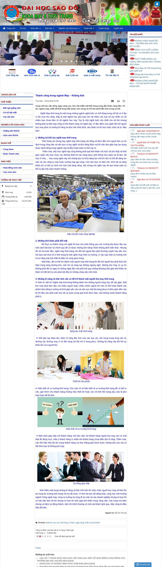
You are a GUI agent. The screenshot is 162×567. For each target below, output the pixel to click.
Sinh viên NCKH (10, 135)
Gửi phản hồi (143, 564)
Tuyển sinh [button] (118, 28)
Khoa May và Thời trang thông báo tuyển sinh (145, 69)
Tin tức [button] (23, 28)
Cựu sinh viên (9, 172)
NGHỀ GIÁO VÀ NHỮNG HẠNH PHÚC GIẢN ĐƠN (61, 563)
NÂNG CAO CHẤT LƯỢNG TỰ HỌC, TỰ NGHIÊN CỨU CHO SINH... (144, 52)
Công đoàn (8, 149)
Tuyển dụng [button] (104, 28)
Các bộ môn (8, 117)
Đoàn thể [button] (89, 29)
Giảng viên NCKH (11, 131)
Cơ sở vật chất (10, 112)
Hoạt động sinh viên (12, 168)
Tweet (38, 548)
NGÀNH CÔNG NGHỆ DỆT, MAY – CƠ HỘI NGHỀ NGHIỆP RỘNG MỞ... (144, 83)
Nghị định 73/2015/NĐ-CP (146, 131)
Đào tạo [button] (49, 29)
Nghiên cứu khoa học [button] (69, 29)
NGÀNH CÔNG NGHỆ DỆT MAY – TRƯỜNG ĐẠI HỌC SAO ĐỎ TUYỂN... (144, 43)
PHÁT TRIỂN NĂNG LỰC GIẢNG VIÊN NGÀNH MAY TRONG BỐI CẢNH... (145, 61)
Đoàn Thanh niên (11, 154)
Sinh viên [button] (36, 29)
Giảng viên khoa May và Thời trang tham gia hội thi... (145, 75)
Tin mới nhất (136, 34)
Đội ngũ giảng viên (12, 108)
